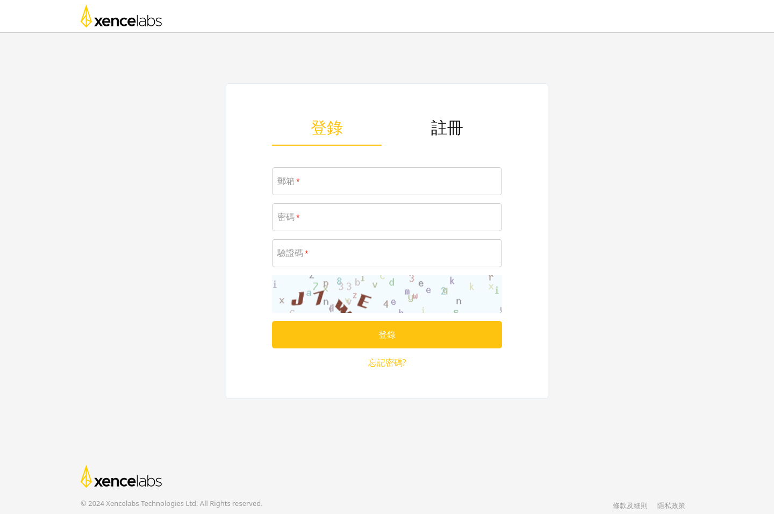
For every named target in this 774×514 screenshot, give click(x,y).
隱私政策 (671, 505)
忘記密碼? (387, 362)
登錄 (327, 127)
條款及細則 (630, 505)
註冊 (447, 127)
